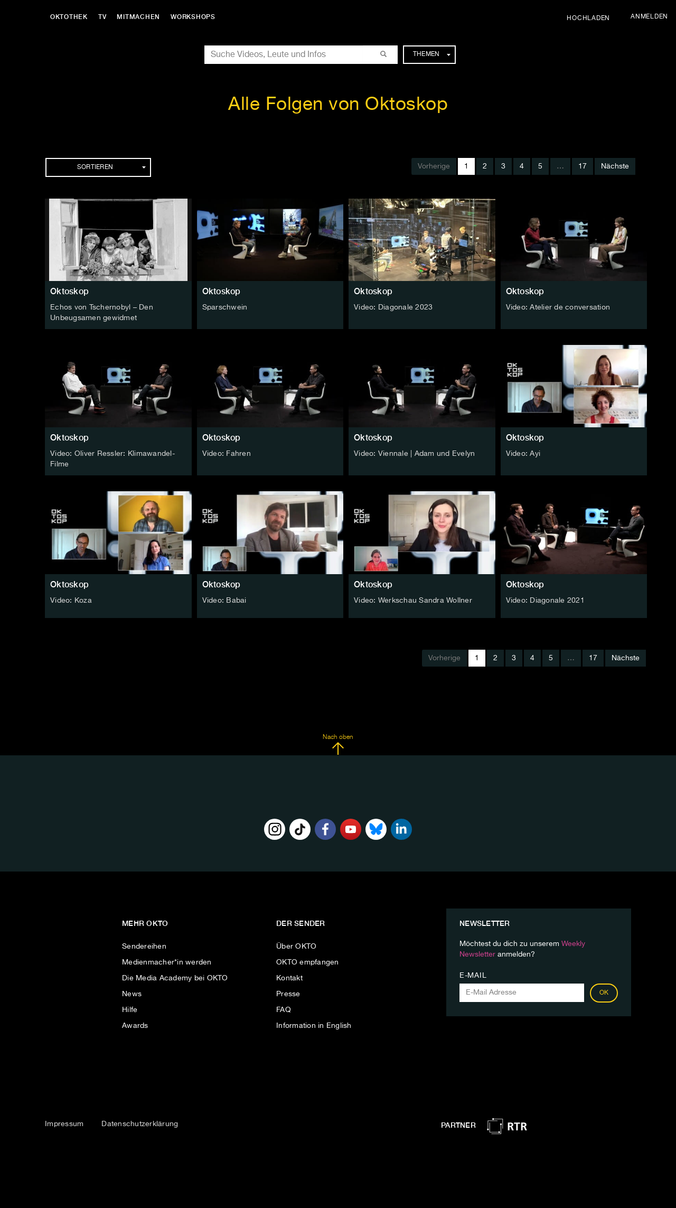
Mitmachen (139, 17)
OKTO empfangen (307, 962)
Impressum (64, 1124)
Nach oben (338, 744)
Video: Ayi (523, 453)
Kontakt (289, 978)
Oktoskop (69, 291)
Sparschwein (225, 307)
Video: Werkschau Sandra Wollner (413, 600)
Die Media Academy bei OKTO (175, 978)
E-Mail (472, 975)
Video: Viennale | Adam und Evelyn (414, 453)
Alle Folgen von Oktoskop (338, 105)
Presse (288, 994)
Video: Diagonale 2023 (393, 307)
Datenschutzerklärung (139, 1124)
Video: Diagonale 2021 (545, 600)
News (132, 994)
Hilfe (129, 1010)
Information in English (314, 1025)
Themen (431, 54)
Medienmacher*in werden (167, 962)
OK (604, 993)
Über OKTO (296, 946)
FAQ (283, 1010)
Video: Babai (224, 600)
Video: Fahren (226, 453)
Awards (135, 1025)
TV (102, 17)
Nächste (615, 166)
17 (582, 166)
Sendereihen (144, 946)
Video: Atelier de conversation (558, 307)
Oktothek (69, 17)
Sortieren (111, 167)
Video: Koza (71, 600)
